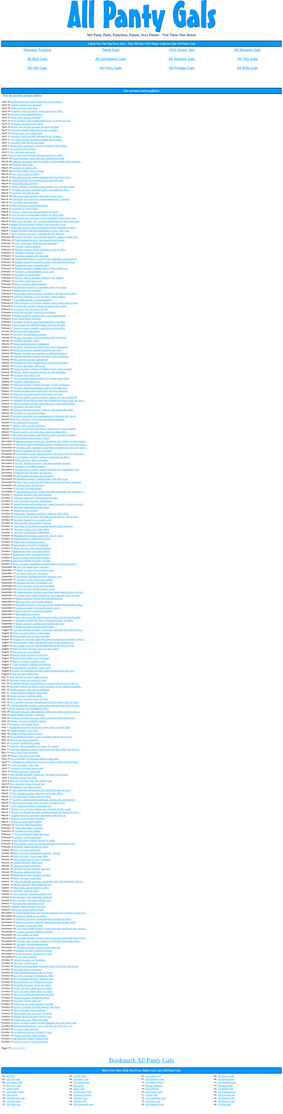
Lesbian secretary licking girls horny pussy (37, 607)
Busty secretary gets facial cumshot (32, 548)
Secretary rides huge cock (28, 280)
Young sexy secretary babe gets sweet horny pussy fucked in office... (49, 639)
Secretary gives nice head (29, 925)
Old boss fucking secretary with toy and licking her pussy (44, 409)
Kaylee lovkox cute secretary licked (31, 438)
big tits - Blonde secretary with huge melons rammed (42, 463)
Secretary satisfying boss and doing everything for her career (44, 416)
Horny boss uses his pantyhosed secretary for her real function (48, 617)
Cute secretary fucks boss (25, 673)
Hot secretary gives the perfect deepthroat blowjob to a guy (45, 843)
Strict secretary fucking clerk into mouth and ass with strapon (46, 516)
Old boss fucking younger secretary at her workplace (41, 356)
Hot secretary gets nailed (27, 331)
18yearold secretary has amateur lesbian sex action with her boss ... (45, 711)
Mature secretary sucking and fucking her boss (39, 623)
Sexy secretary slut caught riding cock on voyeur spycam (41, 120)
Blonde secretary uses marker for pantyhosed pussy (40, 353)
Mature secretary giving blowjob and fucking (39, 598)
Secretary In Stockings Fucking (30, 334)
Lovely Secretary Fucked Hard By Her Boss (37, 1007)
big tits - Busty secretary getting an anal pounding (40, 372)
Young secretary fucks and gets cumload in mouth (38, 158)
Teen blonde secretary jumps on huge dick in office (40, 306)
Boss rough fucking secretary (26, 117)
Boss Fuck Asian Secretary (24, 739)
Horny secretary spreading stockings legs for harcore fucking (44, 563)
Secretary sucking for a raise (25, 742)
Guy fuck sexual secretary (26, 174)
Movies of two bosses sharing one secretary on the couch (41, 809)
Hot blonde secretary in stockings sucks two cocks (40, 287)
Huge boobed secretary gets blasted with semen (39, 240)
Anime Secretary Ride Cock (28, 862)
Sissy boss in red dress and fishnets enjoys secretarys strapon (44, 434)
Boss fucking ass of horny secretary (32, 859)
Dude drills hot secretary (25, 183)
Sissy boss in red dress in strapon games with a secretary (43, 526)
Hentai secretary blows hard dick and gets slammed (40, 390)
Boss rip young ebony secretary (33, 566)
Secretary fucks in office (26, 890)
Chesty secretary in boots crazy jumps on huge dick (39, 431)
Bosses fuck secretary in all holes (30, 654)
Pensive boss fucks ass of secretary (31, 658)
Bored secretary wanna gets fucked (32, 538)
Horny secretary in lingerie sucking (33, 610)
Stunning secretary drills (26, 340)
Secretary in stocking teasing (30, 466)
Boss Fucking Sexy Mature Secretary (33, 981)
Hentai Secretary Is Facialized (29, 959)
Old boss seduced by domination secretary (36, 497)
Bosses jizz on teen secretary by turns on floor (35, 126)
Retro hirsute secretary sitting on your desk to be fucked (39, 774)
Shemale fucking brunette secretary (32, 868)
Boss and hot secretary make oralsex (29, 676)
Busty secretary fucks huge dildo (31, 856)
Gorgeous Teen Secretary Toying (31, 309)
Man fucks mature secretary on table (31, 560)
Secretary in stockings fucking (29, 412)
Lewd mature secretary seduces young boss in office (42, 456)
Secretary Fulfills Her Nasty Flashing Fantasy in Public (44, 620)
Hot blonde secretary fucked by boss (33, 1032)
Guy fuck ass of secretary (23, 148)
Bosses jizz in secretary (26, 510)
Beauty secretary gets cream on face (32, 884)
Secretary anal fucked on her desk (31, 507)
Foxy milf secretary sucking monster (33, 299)
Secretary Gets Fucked (26, 963)
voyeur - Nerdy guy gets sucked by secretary (35, 211)
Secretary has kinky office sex (29, 365)
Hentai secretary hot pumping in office (28, 708)
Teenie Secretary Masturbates (26, 821)
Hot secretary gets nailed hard (26, 133)
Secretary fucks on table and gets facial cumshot (36, 136)
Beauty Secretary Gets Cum (25, 755)
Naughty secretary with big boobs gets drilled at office (40, 189)
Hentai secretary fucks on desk (26, 733)
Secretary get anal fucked (28, 488)
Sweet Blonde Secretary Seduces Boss (34, 978)
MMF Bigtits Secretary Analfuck (27, 714)
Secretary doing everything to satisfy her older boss (40, 387)
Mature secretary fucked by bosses (28, 720)
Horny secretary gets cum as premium (29, 689)
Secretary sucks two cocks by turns (28, 680)
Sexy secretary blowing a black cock (32, 893)
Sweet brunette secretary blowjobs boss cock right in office (44, 403)
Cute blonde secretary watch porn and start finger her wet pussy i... (50, 491)
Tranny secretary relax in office (30, 1035)
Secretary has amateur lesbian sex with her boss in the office (48, 941)
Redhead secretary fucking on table (32, 875)
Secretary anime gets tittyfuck (28, 909)
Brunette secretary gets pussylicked (30, 554)
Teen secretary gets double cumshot (32, 522)
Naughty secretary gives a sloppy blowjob (38, 947)
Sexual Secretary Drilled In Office (32, 997)
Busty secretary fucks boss (27, 878)
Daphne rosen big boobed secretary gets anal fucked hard (45, 262)
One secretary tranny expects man (30, 1038)
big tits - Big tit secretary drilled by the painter (39, 277)
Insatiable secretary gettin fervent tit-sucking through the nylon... (49, 604)
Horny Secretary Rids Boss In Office (33, 988)
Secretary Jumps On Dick (23, 777)
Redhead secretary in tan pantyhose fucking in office (43, 919)
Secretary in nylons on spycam (27, 768)
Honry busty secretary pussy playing (29, 698)
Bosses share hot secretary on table (31, 636)
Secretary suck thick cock (27, 375)
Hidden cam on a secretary (27, 290)
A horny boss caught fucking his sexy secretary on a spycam (47, 595)
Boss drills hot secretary (27, 614)
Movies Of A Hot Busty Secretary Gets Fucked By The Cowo (46, 966)
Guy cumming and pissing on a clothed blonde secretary (41, 790)
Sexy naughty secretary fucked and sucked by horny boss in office (44, 702)
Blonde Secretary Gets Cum (25, 771)
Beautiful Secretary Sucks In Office (32, 985)
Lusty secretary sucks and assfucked (35, 585)
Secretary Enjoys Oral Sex (27, 969)
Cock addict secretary (27, 934)
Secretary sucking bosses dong (27, 123)
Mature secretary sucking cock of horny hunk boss (41, 268)
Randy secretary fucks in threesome (35, 570)
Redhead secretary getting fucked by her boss (37, 350)
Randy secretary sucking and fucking (34, 626)
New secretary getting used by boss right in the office (41, 378)
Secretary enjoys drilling (27, 246)
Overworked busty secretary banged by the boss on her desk (45, 293)
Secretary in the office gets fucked (34, 579)
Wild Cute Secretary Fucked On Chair (34, 1003)
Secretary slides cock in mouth (28, 170)
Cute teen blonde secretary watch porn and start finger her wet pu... (48, 629)
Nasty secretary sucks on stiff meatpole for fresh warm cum (45, 1022)
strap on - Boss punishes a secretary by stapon (34, 746)
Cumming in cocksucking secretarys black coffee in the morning (44, 761)
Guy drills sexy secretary (25, 202)
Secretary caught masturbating (32, 944)
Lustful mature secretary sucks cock (28, 692)
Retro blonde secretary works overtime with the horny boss (41, 736)
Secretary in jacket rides (24, 167)
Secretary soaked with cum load (31, 255)
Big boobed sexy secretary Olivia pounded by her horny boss (44, 218)
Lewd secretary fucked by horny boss (31, 667)
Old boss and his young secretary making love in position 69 (45, 397)
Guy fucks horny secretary (27, 318)
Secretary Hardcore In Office (31, 915)
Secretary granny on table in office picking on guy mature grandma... (46, 686)
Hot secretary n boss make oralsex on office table (38, 214)
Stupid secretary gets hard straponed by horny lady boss (40, 230)
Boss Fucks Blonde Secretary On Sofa (34, 994)
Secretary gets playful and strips (27, 142)
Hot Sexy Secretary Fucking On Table (34, 975)
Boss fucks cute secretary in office (31, 887)
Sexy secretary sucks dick (27, 849)
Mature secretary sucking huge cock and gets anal (40, 315)
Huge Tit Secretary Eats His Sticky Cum (31, 780)
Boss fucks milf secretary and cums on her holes (37, 196)
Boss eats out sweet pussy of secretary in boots (38, 394)
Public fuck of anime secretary (30, 541)
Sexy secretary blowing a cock (28, 903)
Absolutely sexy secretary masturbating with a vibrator (40, 199)
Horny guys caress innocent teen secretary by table (36, 155)
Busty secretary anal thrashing (30, 284)
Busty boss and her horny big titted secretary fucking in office (43, 227)
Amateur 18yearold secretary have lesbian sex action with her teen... (49, 400)
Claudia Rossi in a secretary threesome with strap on (38, 815)
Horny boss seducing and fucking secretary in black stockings (48, 482)
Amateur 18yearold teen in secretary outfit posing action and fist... (47, 161)
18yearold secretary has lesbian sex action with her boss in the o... (44, 683)
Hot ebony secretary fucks (27, 406)
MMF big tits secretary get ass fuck (33, 472)
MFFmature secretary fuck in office (35, 475)
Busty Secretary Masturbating (29, 1010)
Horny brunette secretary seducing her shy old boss (37, 233)
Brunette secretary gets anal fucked (30, 551)
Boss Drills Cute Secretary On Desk (32, 1013)
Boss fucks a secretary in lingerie (31, 544)
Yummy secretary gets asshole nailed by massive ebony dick (46, 236)
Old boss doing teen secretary (26, 104)
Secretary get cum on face (25, 192)
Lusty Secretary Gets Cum (25, 764)
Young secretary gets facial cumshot (31, 557)
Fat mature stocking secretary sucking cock (39, 576)
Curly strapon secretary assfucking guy (31, 805)
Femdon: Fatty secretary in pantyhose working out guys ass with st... (52, 447)
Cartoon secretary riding (27, 831)
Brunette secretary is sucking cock (34, 582)
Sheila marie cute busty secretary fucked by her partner (38, 145)
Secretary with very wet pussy (32, 573)
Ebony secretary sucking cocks (29, 661)
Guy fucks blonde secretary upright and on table (36, 139)
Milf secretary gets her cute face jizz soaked (36, 648)
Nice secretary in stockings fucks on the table (34, 758)
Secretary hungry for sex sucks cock (33, 519)
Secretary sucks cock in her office (31, 529)
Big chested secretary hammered (31, 359)
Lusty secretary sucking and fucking (33, 500)
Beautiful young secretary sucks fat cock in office (37, 111)
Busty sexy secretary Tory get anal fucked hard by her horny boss (45, 221)
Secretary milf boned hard (28, 824)
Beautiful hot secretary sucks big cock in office (38, 535)
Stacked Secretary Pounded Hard (32, 265)
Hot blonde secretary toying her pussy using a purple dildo (39, 727)
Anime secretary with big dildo (26, 695)
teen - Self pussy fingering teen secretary (36, 243)
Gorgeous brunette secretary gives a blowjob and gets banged (42, 717)
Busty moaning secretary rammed (33, 450)
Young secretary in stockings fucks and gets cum (37, 180)
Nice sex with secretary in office (28, 818)
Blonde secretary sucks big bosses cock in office (40, 249)
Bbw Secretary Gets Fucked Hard (29, 205)
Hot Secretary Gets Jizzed (26, 651)
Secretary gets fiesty (22, 164)
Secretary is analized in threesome (32, 532)
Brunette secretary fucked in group (33, 950)
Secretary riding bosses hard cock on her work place (41, 346)
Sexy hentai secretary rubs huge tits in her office (37, 793)
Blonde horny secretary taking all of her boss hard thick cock (47, 469)
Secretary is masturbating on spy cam (34, 271)
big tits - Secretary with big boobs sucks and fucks (40, 337)
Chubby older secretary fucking (28, 425)
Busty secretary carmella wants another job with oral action (43, 186)
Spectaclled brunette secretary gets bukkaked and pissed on (46, 258)
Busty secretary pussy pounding (31, 460)
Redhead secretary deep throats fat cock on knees (36, 101)
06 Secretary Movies (26, 956)
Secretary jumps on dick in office (31, 846)
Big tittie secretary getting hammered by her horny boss (41, 177)
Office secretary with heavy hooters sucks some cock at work (46, 302)
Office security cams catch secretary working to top (38, 802)
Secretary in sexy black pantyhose (30, 1041)
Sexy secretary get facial (22, 151)
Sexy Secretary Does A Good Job (27, 783)
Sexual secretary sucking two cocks (33, 953)
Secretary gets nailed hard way (27, 114)
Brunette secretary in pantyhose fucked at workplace (41, 362)
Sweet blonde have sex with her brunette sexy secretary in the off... (51, 912)
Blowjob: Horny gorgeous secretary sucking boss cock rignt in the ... (52, 444)
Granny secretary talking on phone (34, 931)
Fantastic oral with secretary (27, 786)
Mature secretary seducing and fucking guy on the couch (45, 922)
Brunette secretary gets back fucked (32, 494)
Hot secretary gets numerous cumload (32, 897)
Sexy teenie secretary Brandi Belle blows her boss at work (43, 645)
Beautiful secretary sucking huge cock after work (42, 478)
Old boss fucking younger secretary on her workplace (42, 384)
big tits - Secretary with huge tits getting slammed (38, 419)
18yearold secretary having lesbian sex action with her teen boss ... (51, 453)
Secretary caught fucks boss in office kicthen (34, 129)
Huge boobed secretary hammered (31, 343)
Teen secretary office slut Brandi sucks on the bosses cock (43, 642)
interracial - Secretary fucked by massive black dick (41, 513)
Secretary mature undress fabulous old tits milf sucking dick (43, 799)
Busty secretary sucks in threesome (31, 632)
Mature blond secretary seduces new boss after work (38, 224)
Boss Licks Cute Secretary (24, 752)
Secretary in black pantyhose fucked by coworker (39, 321)
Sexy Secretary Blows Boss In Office (33, 991)
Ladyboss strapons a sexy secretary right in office (39, 296)
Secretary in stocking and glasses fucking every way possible (44, 428)
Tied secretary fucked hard (30, 485)
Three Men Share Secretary (29, 827)
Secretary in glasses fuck (28, 274)
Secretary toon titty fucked (29, 252)
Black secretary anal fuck (24, 107)
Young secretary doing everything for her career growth (42, 368)
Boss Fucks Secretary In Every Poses (33, 972)
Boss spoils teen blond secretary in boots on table (39, 324)
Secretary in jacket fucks (25, 208)
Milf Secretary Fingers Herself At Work (34, 840)
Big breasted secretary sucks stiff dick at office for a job (43, 1025)
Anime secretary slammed (27, 865)
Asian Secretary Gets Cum (24, 730)
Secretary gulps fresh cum (27, 871)
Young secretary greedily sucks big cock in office (39, 328)
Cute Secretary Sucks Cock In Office (31, 796)
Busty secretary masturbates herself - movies (37, 853)
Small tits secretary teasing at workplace (35, 312)
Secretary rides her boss (26, 1029)
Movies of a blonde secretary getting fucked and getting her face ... (46, 812)
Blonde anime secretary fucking (29, 906)
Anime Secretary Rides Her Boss (32, 834)
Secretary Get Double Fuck (24, 724)
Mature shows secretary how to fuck (33, 1016)
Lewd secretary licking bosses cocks (36, 588)
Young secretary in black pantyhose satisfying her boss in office (50, 592)
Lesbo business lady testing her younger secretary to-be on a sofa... (49, 504)
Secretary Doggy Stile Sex (27, 1000)
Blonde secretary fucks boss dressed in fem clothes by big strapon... (51, 441)
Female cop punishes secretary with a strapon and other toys (43, 670)
